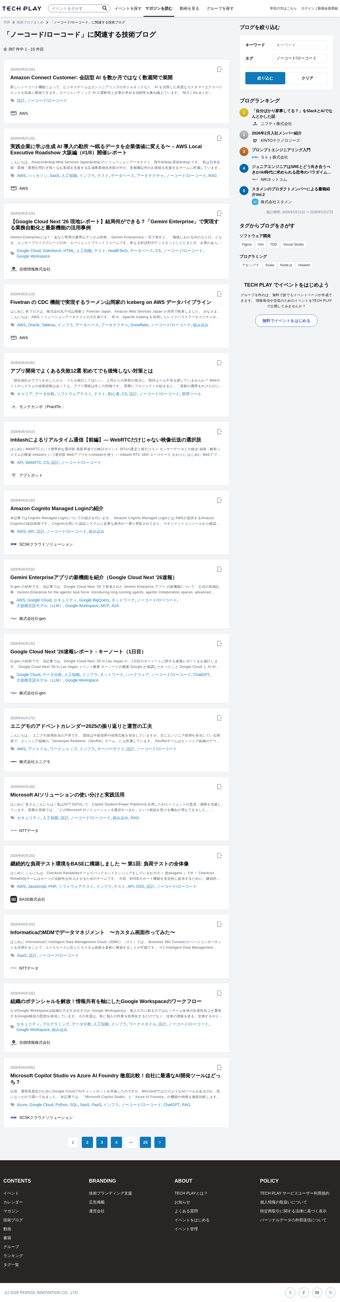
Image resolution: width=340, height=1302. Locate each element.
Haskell (304, 265)
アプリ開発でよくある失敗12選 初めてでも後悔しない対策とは (81, 371)
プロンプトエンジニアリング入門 (281, 150)
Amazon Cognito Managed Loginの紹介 (57, 508)
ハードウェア (137, 674)
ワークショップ (63, 749)
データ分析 (44, 394)
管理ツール (191, 394)
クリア (307, 78)
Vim (261, 244)
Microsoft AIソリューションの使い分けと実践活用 (67, 795)
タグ (249, 58)
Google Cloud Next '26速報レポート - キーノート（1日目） (78, 651)
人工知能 (69, 175)
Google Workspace (33, 256)
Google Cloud (29, 250)
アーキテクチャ (150, 175)
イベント (11, 1193)
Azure (22, 1104)
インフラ (87, 175)
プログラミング (56, 1024)
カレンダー (13, 1202)
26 (145, 1142)
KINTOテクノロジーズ (280, 140)
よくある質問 (186, 1211)
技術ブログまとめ (30, 22)
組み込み (201, 325)
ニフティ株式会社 (276, 123)
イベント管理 (186, 1229)
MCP (105, 605)
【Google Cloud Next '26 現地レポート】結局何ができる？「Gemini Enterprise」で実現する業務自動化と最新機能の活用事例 (114, 225)
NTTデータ (29, 830)
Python (62, 1104)
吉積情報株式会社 (35, 269)
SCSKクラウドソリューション (46, 544)
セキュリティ (65, 600)
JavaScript (37, 886)
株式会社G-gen (32, 618)
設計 (21, 100)
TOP (6, 22)
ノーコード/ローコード (47, 100)
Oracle (33, 325)
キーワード (255, 45)
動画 (7, 1229)
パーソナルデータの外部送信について (293, 1220)
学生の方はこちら (283, 8)
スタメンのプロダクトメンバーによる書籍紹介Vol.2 (291, 192)
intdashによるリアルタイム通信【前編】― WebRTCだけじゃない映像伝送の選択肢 (105, 440)
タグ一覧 (11, 1264)
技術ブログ (13, 1220)
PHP (52, 886)
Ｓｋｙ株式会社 (274, 157)
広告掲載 (97, 1202)
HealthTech (118, 250)
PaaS (96, 1104)
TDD (273, 244)
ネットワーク (123, 600)
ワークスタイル (142, 1024)
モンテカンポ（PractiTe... (41, 406)
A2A (115, 605)
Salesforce (52, 250)
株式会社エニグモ (35, 761)
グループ (11, 1247)
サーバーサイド (110, 749)
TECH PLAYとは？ (191, 1193)
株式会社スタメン (276, 202)
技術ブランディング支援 (110, 1193)
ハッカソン (37, 175)
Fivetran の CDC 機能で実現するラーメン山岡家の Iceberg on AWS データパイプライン (110, 302)
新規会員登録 (328, 8)
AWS (23, 113)
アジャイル (37, 749)
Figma (247, 244)
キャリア (25, 394)
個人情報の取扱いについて (283, 1202)
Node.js (286, 265)
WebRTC (33, 462)
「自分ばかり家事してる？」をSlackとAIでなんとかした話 (292, 114)
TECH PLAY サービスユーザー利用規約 (294, 1193)
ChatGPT (201, 674)
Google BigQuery (94, 600)
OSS (140, 886)
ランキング (13, 1255)
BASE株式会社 (32, 899)
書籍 (7, 1238)
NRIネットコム (274, 179)
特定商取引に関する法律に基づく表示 (293, 1211)
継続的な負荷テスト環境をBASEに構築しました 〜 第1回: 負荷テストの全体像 (99, 864)
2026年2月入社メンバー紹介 (277, 133)
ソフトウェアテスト (74, 394)
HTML (68, 250)
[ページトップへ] (21, 8)
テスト (103, 175)
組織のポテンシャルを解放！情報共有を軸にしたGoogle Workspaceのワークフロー (106, 1001)
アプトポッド (31, 475)
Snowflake (139, 325)
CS (158, 250)
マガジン (11, 1211)
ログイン (308, 8)
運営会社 (97, 1211)
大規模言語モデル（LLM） (39, 605)
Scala (269, 265)
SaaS (54, 175)
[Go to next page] (160, 1142)
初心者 (113, 394)
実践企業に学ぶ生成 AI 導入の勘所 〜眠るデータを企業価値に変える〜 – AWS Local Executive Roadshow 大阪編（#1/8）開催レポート (106, 150)
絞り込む (265, 78)
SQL (74, 1104)
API (20, 462)
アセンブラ (250, 265)
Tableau (48, 325)
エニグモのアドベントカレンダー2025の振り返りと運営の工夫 (81, 726)
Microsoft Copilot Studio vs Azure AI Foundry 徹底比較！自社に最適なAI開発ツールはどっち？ (115, 1079)
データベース (122, 175)
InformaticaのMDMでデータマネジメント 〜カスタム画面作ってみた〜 (92, 932)
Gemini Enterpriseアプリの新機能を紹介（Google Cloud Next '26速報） (93, 577)
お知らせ (182, 1202)
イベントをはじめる (192, 1220)
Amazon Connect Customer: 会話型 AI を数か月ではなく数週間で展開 (91, 77)
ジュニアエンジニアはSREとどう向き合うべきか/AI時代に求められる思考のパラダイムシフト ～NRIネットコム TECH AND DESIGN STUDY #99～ (291, 169)
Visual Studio (293, 244)
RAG (213, 175)
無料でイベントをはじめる (286, 320)
